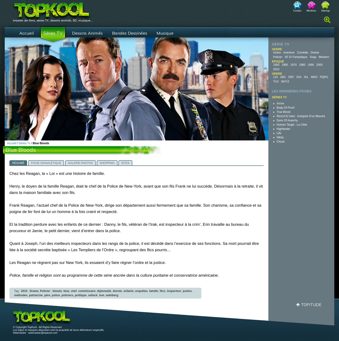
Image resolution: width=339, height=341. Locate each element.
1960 (285, 64)
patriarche (36, 295)
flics (162, 291)
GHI (298, 77)
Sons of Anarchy (287, 120)
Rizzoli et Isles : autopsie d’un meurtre (301, 116)
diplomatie (104, 291)
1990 (311, 64)
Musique (165, 33)
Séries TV (53, 33)
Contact (297, 10)
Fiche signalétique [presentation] (46, 163)
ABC (283, 77)
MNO (314, 77)
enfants (129, 291)
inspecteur (174, 291)
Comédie (302, 52)
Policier (277, 57)
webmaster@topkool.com (42, 332)
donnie (117, 291)
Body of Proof (285, 107)
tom (101, 295)
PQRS (324, 77)
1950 (276, 64)
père (47, 295)
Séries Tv (24, 143)
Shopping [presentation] (107, 163)
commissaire (86, 291)
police (56, 295)
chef (74, 291)
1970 (293, 64)
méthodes (21, 295)
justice (187, 291)
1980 (302, 64)
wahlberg (112, 295)
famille (153, 291)
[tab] (18, 162)
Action (277, 52)
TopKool (53, 9)
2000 (319, 64)
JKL (306, 77)
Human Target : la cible (292, 124)
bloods (57, 291)
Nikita (280, 137)
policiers (67, 295)
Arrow (280, 103)
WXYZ (285, 81)
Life (279, 133)
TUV (276, 81)
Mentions (311, 10)
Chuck (281, 141)
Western (324, 57)
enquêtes (141, 291)
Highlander (283, 129)
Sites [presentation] (125, 163)
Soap (313, 57)
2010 (276, 69)
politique (80, 295)
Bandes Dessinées (129, 33)
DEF (291, 77)
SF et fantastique (296, 57)
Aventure (289, 52)
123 (275, 77)
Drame (315, 52)
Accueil (26, 33)
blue (66, 291)
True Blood (283, 112)
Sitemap (325, 10)
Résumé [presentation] (18, 163)
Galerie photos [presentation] (80, 163)
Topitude (311, 304)
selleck (92, 295)
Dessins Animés (87, 33)
